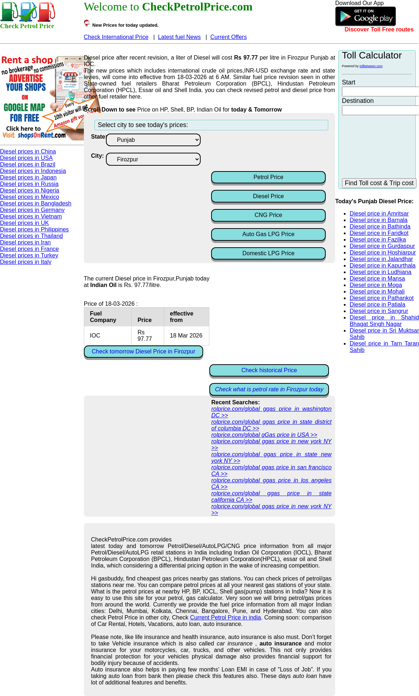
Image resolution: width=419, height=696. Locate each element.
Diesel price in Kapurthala (382, 265)
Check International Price (116, 37)
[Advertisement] (269, 152)
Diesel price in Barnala (378, 220)
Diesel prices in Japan (28, 177)
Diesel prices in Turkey (29, 255)
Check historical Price (269, 370)
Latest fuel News (179, 37)
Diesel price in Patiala (377, 304)
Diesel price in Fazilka (378, 239)
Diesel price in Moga (376, 285)
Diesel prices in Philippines (34, 229)
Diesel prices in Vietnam (31, 216)
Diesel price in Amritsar (379, 213)
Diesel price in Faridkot (379, 233)
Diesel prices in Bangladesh (35, 203)
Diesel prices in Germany (32, 210)
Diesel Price (268, 196)
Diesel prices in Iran (25, 242)
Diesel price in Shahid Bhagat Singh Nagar (384, 320)
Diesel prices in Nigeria (29, 190)
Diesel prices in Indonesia (33, 171)
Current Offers (228, 37)
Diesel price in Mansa (377, 278)
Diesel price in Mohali (377, 291)
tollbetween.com (371, 66)
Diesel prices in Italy (25, 262)
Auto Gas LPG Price (268, 234)
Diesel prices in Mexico (29, 197)
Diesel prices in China (28, 151)
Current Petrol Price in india (225, 617)
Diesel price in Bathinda (380, 226)
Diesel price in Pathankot (382, 298)
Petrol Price (268, 177)
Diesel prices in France (29, 249)
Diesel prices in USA (26, 158)
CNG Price (268, 215)
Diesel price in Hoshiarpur (383, 252)
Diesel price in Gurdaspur (382, 246)
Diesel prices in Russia (29, 184)
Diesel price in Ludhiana (380, 272)
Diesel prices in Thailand (31, 236)
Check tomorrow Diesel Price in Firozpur (143, 351)
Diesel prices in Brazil (27, 164)
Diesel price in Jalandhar (381, 259)
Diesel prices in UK (24, 223)
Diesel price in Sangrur (379, 311)
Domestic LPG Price (268, 253)
